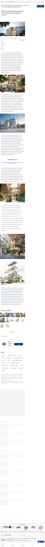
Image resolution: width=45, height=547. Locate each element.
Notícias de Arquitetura (11, 355)
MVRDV (7, 52)
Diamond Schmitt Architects (17, 360)
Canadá (3, 363)
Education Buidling (5, 368)
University (3, 370)
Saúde (9, 360)
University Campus (5, 365)
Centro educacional (14, 365)
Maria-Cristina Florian (10, 343)
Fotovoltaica (9, 357)
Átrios (22, 365)
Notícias (3, 355)
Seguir (18, 344)
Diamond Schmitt (13, 52)
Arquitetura (21, 368)
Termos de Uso (25, 5)
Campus (20, 55)
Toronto (9, 57)
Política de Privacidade (6, 7)
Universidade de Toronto (18, 357)
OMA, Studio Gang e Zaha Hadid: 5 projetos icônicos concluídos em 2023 (13, 163)
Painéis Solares (13, 368)
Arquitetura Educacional (15, 363)
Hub (8, 363)
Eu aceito (40, 6)
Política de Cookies (16, 7)
